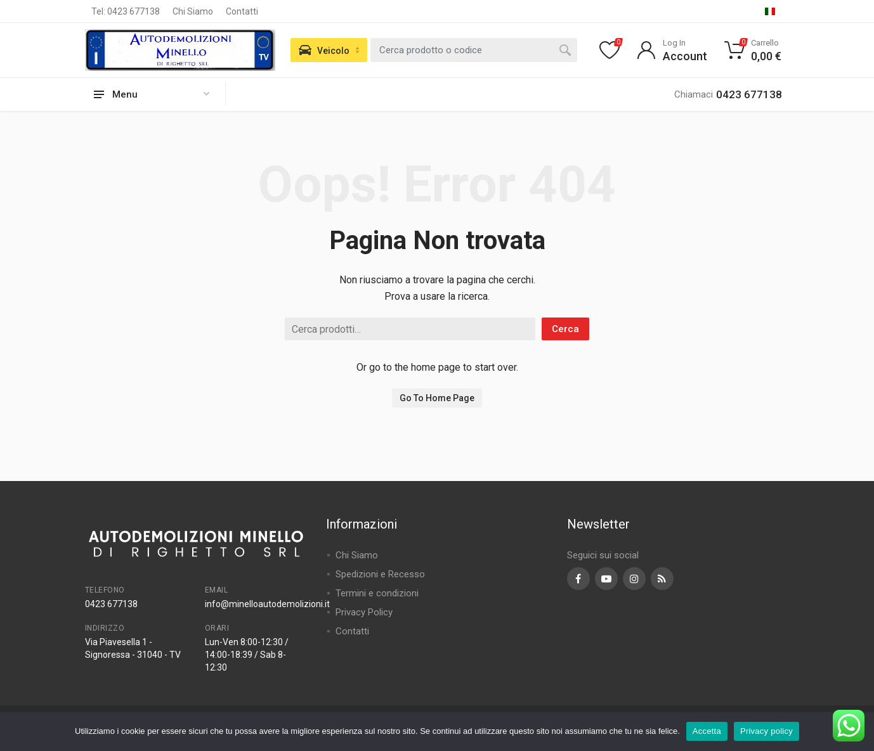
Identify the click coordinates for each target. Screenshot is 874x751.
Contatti (242, 11)
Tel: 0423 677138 (125, 11)
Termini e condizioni (377, 593)
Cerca (565, 329)
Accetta (707, 731)
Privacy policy (766, 731)
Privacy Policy (364, 612)
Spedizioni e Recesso (380, 574)
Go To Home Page (437, 398)
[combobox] (473, 50)
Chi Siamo (193, 11)
